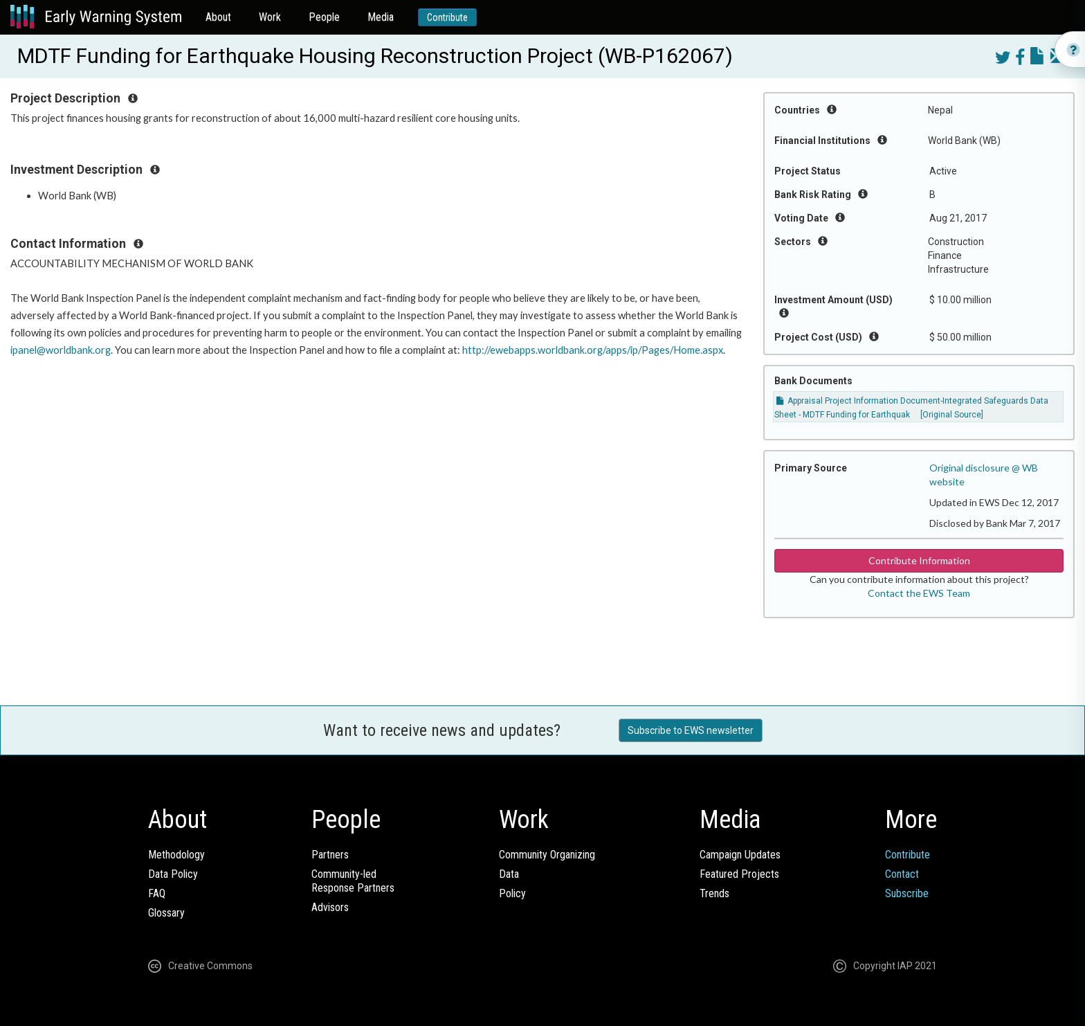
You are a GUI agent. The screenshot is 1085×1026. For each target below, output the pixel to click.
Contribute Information (919, 560)
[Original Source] (951, 415)
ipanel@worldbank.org (60, 350)
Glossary (166, 912)
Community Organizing (547, 854)
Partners (330, 854)
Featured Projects (739, 874)
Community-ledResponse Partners (352, 880)
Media (380, 17)
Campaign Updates (740, 854)
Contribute (447, 17)
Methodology (176, 854)
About (218, 17)
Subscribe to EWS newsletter (691, 730)
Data (509, 874)
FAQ (156, 893)
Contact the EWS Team (919, 593)
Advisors (330, 907)
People (324, 17)
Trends (714, 893)
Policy (512, 893)
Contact (902, 874)
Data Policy (173, 874)
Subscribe (907, 893)
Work (270, 17)
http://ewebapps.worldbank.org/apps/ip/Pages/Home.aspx (592, 350)
